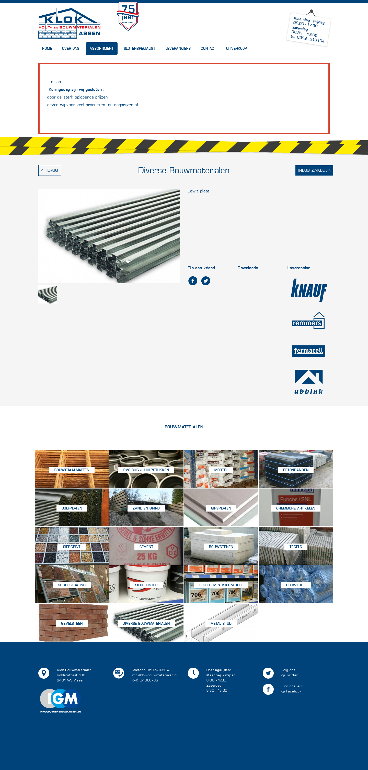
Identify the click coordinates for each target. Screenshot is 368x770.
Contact (208, 48)
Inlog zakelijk (314, 170)
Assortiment (101, 48)
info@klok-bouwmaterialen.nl (154, 675)
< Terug (49, 170)
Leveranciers (178, 48)
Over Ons (70, 48)
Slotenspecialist (140, 48)
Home (47, 48)
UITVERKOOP (236, 48)
